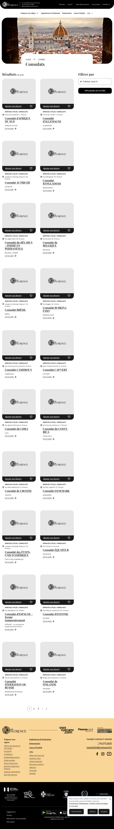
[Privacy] (21, 815)
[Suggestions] (21, 812)
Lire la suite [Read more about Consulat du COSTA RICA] (49, 439)
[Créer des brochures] (82, 4)
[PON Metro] (21, 822)
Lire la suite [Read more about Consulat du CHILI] (11, 436)
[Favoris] (70, 4)
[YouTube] (109, 753)
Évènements (34, 743)
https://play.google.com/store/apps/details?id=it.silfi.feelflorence (49, 812)
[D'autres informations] (12, 771)
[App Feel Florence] (12, 774)
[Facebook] (97, 754)
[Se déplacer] (12, 754)
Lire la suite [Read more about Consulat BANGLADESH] (49, 190)
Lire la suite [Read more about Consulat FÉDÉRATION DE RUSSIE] (11, 694)
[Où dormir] (12, 751)
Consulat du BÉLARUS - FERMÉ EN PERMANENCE (18, 245)
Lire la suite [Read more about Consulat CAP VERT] (49, 377)
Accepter (104, 811)
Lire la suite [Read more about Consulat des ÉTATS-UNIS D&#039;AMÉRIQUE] (11, 562)
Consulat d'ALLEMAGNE (52, 119)
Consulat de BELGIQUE (50, 244)
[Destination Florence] (104, 730)
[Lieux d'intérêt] (79, 13)
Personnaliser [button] (76, 811)
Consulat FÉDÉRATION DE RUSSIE (15, 684)
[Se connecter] (96, 4)
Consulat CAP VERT (55, 369)
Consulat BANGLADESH (52, 182)
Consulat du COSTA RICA (55, 430)
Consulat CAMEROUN (18, 369)
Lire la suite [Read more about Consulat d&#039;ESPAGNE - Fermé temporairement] (11, 629)
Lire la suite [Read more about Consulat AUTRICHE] (11, 189)
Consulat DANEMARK (56, 491)
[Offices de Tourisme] (41, 755)
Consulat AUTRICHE (17, 182)
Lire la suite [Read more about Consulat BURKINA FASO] (49, 318)
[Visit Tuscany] (66, 730)
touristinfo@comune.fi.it (99, 747)
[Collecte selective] (41, 761)
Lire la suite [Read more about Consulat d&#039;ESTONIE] (49, 621)
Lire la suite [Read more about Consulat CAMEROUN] (11, 377)
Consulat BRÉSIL (15, 310)
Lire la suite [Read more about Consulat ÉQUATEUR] (49, 557)
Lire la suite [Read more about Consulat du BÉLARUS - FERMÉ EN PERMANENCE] (11, 256)
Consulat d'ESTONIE (55, 614)
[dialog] (90, 806)
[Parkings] (41, 773)
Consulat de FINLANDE (50, 683)
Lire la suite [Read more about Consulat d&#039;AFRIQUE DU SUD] (11, 128)
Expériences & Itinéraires (40, 739)
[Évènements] (67, 13)
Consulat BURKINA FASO (54, 309)
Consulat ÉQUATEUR (56, 550)
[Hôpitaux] (41, 767)
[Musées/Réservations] (12, 757)
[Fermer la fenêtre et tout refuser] (110, 797)
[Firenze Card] (85, 730)
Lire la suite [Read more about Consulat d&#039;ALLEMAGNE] (49, 128)
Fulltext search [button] (90, 81)
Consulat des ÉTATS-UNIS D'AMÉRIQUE (18, 553)
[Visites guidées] (12, 760)
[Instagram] (103, 754)
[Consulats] (41, 770)
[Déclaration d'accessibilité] (21, 818)
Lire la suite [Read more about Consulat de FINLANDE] (49, 691)
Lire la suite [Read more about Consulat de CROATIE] (11, 498)
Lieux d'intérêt (35, 747)
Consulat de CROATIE (18, 491)
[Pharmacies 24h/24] (41, 764)
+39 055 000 (104, 743)
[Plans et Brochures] (12, 763)
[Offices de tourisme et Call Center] (12, 747)
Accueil (28, 59)
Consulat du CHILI (16, 429)
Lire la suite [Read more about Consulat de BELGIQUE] (49, 253)
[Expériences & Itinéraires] (50, 13)
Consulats (41, 59)
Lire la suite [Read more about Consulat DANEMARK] (49, 498)
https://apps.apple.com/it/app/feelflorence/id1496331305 (66, 812)
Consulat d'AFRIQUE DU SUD (17, 119)
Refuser (93, 811)
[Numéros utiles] (41, 758)
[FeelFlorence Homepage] (11, 4)
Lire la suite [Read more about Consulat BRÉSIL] (11, 317)
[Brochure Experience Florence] (12, 767)
